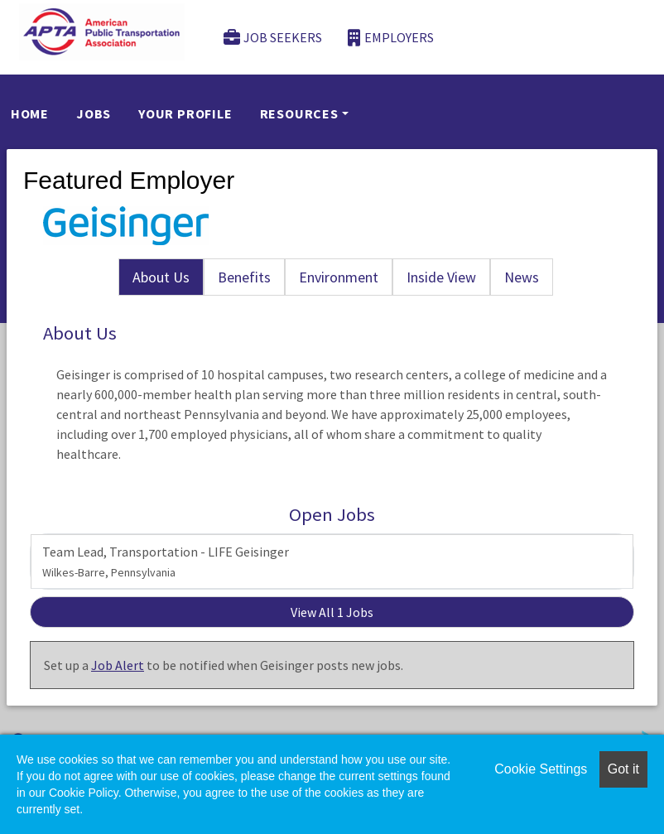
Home (30, 113)
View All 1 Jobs (332, 612)
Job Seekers (273, 37)
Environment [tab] (338, 277)
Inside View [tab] (441, 277)
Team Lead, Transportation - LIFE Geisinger (165, 561)
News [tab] (521, 277)
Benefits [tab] (244, 277)
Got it (623, 769)
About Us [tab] (161, 277)
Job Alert (117, 665)
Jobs (93, 113)
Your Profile (185, 113)
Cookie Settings (540, 769)
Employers (391, 37)
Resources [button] (299, 113)
